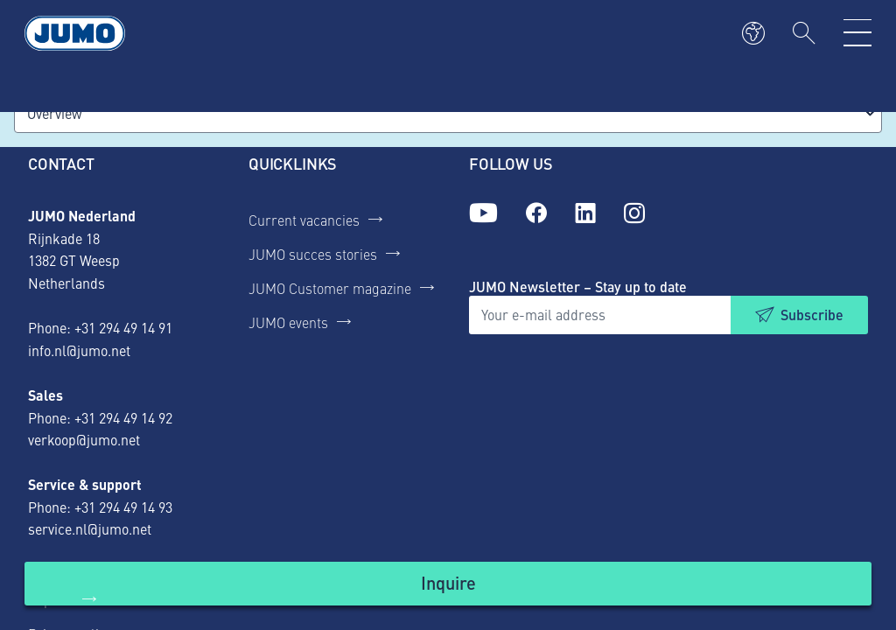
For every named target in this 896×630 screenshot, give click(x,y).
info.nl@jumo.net (79, 350)
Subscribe (812, 314)
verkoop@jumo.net (84, 439)
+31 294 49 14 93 (123, 506)
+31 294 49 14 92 (123, 417)
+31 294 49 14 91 (123, 327)
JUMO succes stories (312, 253)
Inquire (448, 582)
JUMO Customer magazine (329, 288)
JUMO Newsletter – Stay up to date (578, 286)
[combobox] (448, 113)
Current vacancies (304, 219)
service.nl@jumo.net (89, 528)
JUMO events (288, 322)
